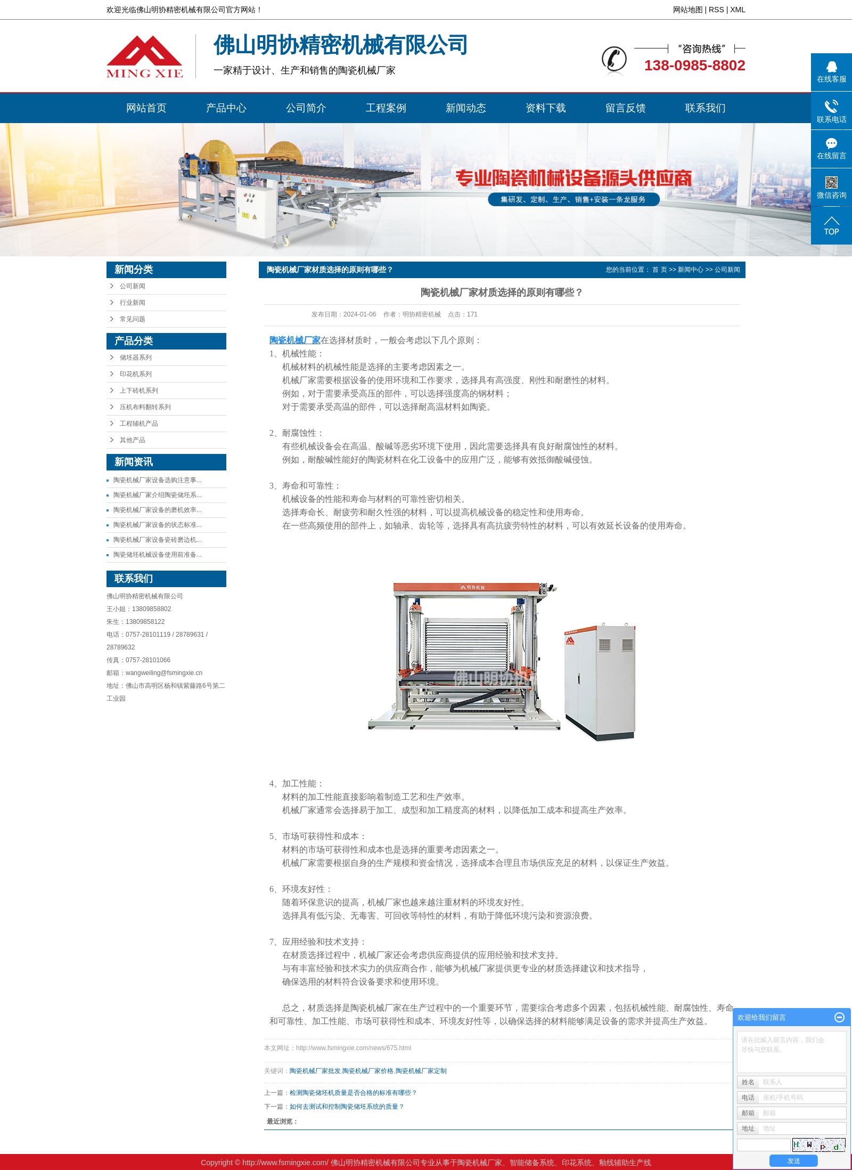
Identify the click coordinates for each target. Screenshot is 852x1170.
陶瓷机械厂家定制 (421, 1071)
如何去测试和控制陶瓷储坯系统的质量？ (347, 1106)
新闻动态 (466, 107)
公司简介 (306, 107)
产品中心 (226, 107)
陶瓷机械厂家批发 (315, 1071)
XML (738, 9)
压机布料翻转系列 (145, 407)
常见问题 (132, 319)
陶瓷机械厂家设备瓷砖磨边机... (157, 539)
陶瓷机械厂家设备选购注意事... (157, 480)
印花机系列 (136, 374)
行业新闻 (132, 302)
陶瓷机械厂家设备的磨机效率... (157, 510)
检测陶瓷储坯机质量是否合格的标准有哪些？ (353, 1092)
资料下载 (546, 107)
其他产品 (132, 440)
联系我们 (705, 107)
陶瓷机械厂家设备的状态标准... (157, 525)
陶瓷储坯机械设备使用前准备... (157, 554)
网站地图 (688, 9)
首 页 (659, 269)
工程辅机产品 (139, 423)
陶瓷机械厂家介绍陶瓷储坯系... (157, 495)
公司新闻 (132, 286)
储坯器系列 (136, 357)
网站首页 (146, 107)
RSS (716, 9)
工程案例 (386, 107)
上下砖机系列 (139, 390)
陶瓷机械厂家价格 (368, 1071)
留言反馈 (625, 107)
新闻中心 (690, 269)
